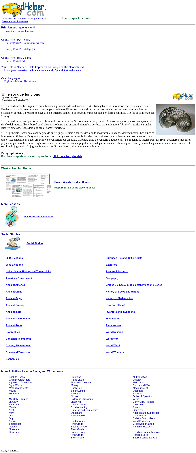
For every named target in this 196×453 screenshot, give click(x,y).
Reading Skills (140, 435)
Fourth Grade (78, 432)
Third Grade (77, 429)
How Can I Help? (115, 305)
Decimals (138, 391)
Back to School (17, 377)
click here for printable (67, 156)
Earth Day (76, 388)
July (11, 418)
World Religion (114, 332)
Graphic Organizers (19, 379)
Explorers (111, 264)
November (14, 429)
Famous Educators (117, 271)
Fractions (76, 377)
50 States (14, 393)
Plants (136, 407)
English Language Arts (145, 437)
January (13, 402)
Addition (137, 413)
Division (137, 379)
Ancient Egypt (14, 298)
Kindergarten (78, 421)
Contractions (140, 415)
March (12, 407)
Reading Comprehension (146, 432)
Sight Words (15, 385)
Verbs (136, 399)
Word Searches (141, 421)
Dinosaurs (76, 413)
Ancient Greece (15, 305)
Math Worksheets (18, 388)
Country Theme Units (18, 345)
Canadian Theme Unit (18, 338)
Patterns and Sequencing (84, 410)
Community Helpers (143, 402)
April (11, 410)
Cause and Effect (142, 385)
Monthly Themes (18, 399)
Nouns (74, 396)
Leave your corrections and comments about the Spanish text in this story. (42, 70)
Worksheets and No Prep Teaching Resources (24, 18)
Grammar (138, 410)
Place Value (77, 379)
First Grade (77, 424)
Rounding (138, 393)
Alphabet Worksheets (20, 382)
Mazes (12, 391)
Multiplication (140, 377)
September (15, 424)
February (14, 404)
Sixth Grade (77, 437)
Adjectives (138, 404)
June (11, 415)
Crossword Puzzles (143, 424)
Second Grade (79, 426)
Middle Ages (113, 318)
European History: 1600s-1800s (124, 258)
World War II (113, 345)
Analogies (76, 393)
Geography (112, 278)
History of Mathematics (119, 298)
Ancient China (14, 291)
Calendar (87, 382)
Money (74, 385)
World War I (112, 338)
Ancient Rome (14, 325)
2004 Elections (14, 258)
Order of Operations (143, 396)
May (11, 413)
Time (73, 382)
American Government (19, 278)
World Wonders (115, 352)
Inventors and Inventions (120, 312)
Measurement (140, 388)
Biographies (13, 332)
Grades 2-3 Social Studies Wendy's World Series (134, 285)
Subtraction (153, 413)
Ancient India (13, 312)
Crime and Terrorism (18, 352)
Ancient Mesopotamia (18, 318)
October (13, 426)
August (13, 421)
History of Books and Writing (122, 291)
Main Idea (138, 382)
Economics (12, 359)
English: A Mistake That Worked (20, 81)
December (14, 432)
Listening (76, 402)
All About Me (78, 415)
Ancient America (15, 285)
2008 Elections (14, 264)
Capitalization (78, 404)
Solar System (78, 391)
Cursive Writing (79, 407)
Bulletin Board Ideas (144, 418)
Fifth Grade (77, 435)
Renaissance (113, 325)
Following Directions (82, 399)
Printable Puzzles (142, 426)
